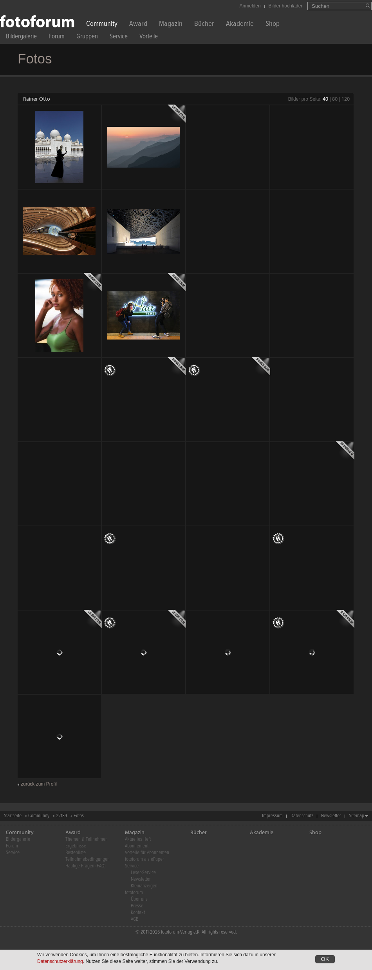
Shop (272, 24)
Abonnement (136, 846)
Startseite (13, 816)
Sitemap (356, 816)
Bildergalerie (21, 37)
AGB (134, 919)
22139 (61, 816)
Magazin (170, 24)
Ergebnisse (75, 846)
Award (138, 24)
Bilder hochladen (286, 6)
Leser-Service (143, 872)
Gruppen (87, 37)
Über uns (139, 899)
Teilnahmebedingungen (87, 859)
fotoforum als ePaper (144, 859)
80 (335, 98)
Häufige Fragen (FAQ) (85, 866)
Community (101, 24)
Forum (57, 37)
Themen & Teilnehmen (86, 839)
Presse (137, 906)
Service (119, 37)
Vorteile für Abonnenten (147, 852)
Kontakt (138, 912)
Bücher (204, 24)
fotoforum (134, 892)
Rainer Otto (36, 98)
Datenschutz (302, 816)
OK (325, 959)
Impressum (272, 816)
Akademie (240, 24)
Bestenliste (75, 852)
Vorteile (148, 37)
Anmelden (250, 6)
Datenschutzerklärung (60, 961)
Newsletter (331, 816)
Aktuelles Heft (138, 839)
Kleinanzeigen (144, 886)
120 (345, 98)
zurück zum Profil (39, 784)
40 (325, 98)
